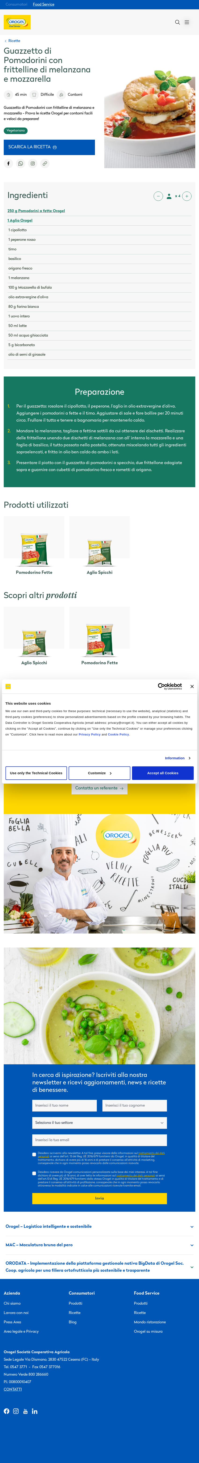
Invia (99, 1198)
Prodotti (75, 1304)
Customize (99, 773)
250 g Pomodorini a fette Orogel (36, 211)
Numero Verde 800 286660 (26, 1375)
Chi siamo (12, 1304)
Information (175, 758)
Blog (73, 1322)
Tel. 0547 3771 (15, 1367)
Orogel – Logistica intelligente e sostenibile (99, 1227)
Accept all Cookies (162, 773)
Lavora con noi (16, 1313)
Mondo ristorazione (150, 1322)
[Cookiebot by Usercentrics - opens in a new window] (161, 686)
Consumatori (16, 5)
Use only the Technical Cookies (36, 773)
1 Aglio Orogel (20, 221)
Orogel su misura (148, 1332)
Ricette (74, 1313)
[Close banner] (192, 686)
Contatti (13, 1390)
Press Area (12, 1322)
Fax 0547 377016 (46, 1367)
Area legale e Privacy (21, 1332)
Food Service (43, 5)
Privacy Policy (90, 734)
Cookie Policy (118, 734)
